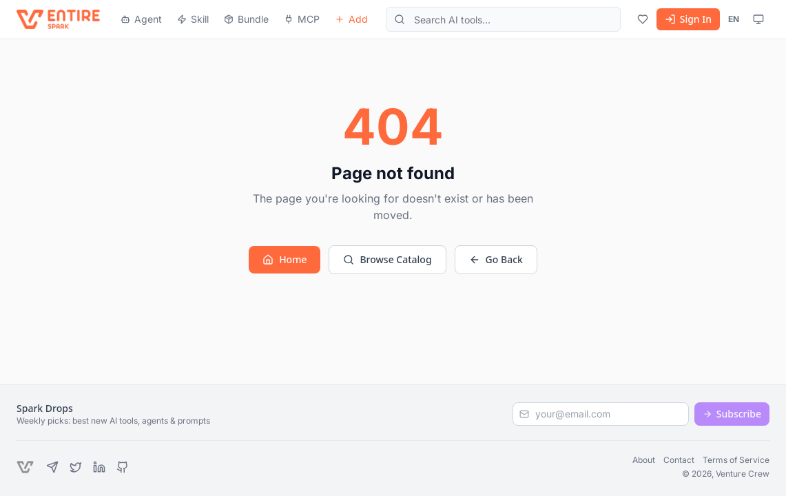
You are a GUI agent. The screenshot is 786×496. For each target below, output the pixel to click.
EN (733, 19)
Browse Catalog (387, 259)
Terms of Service (736, 460)
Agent (141, 19)
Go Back (496, 259)
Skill (193, 19)
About (643, 460)
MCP (302, 19)
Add (351, 19)
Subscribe (732, 413)
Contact (678, 460)
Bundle (246, 19)
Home (284, 259)
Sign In (688, 18)
